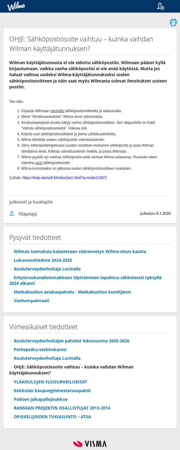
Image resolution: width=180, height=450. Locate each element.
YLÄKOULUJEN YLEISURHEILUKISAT (50, 382)
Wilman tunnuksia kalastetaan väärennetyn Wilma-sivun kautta (80, 251)
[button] (164, 6)
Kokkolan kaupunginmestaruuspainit (52, 390)
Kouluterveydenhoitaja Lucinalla (47, 269)
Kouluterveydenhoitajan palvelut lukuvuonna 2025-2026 (71, 341)
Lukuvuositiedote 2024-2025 (43, 260)
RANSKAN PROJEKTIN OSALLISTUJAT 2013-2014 (62, 408)
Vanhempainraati (31, 300)
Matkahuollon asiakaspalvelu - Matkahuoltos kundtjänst (72, 292)
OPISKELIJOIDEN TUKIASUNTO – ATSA (52, 416)
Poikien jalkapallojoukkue (41, 399)
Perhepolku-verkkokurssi (40, 349)
